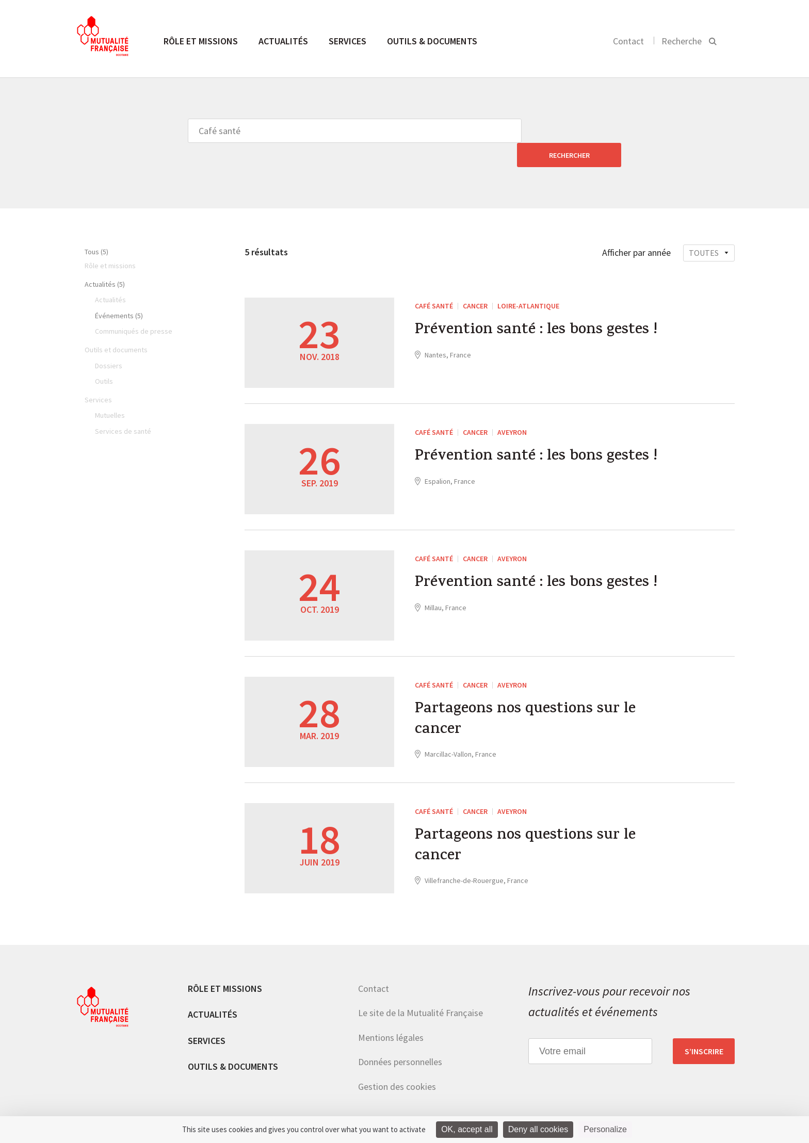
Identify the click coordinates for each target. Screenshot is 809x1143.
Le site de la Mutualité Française (420, 988)
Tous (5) (96, 227)
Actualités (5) (105, 260)
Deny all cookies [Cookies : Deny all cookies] (538, 1129)
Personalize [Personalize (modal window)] (605, 1129)
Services (347, 41)
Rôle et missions (201, 41)
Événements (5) (119, 291)
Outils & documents (432, 41)
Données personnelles (400, 1037)
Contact (628, 41)
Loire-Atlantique (528, 281)
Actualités (283, 41)
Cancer (475, 281)
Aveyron (512, 408)
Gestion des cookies (397, 1062)
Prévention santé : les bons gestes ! (536, 307)
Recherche (681, 41)
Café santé (434, 281)
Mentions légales (391, 1013)
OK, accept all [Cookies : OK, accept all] (467, 1129)
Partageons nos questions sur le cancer (526, 696)
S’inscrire (704, 1027)
